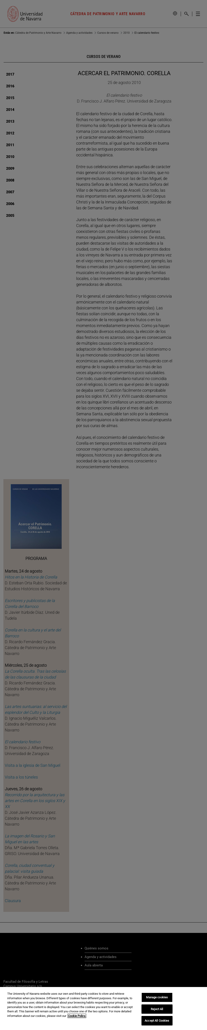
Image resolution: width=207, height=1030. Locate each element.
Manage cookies (157, 997)
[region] (103, 1008)
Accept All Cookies (157, 1020)
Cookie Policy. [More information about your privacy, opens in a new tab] (77, 1016)
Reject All (157, 1009)
